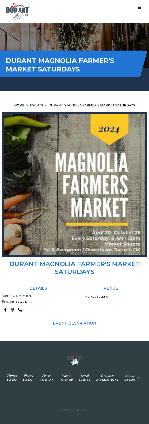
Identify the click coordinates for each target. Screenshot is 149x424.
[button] (139, 8)
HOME (19, 105)
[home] (17, 11)
